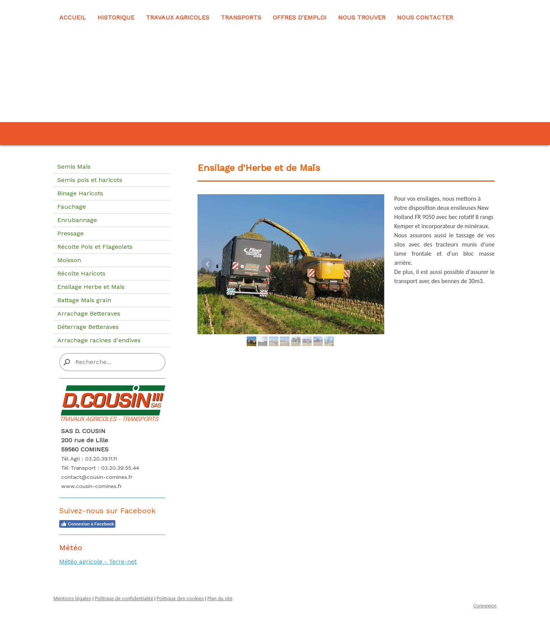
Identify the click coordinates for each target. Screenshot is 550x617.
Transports (241, 17)
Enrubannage (77, 220)
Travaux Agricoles (177, 17)
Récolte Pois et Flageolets (95, 246)
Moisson (69, 260)
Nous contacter (425, 17)
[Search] (112, 362)
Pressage (70, 233)
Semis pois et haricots (89, 180)
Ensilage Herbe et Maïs (91, 286)
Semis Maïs (74, 166)
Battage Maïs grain (84, 300)
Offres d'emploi (300, 17)
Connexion (485, 606)
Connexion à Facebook (87, 524)
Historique (115, 17)
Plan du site (220, 598)
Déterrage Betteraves (88, 326)
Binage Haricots (80, 193)
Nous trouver (361, 17)
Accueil (72, 17)
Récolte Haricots (81, 273)
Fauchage (71, 206)
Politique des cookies (180, 598)
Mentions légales (72, 598)
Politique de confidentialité (124, 598)
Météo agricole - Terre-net (98, 561)
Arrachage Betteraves (88, 313)
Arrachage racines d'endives (99, 340)
